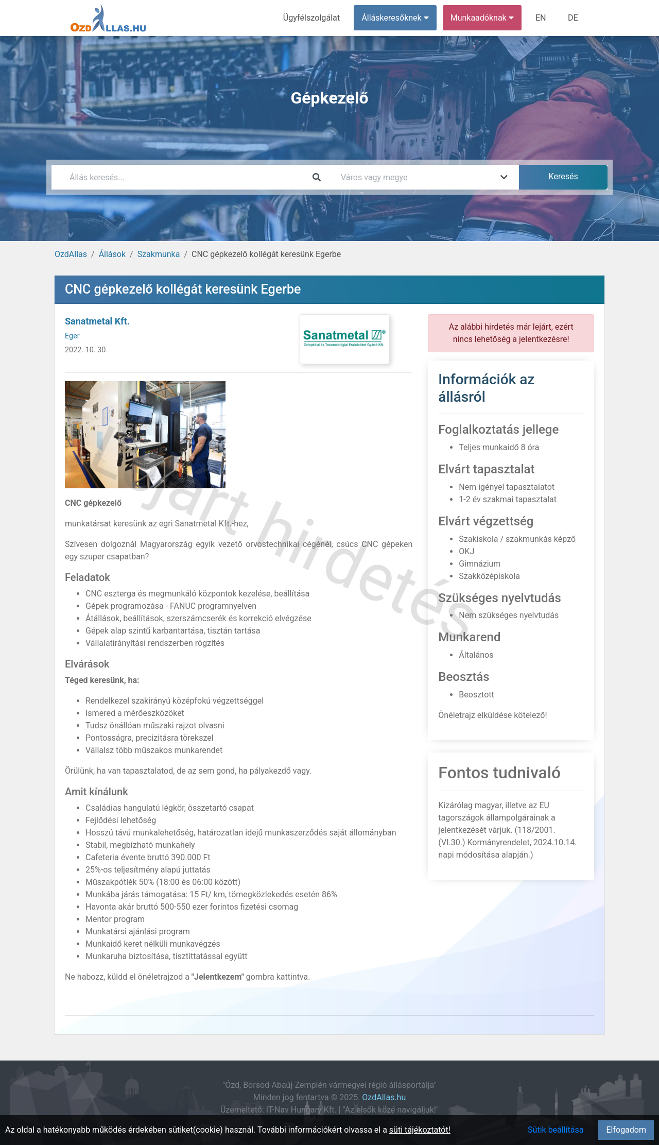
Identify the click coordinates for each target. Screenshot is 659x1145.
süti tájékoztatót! (419, 1130)
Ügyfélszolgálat (312, 18)
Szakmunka (158, 254)
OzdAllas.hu (384, 1097)
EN (541, 18)
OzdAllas (71, 254)
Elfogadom (626, 1130)
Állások (112, 254)
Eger (72, 336)
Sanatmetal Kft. (97, 321)
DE (573, 18)
